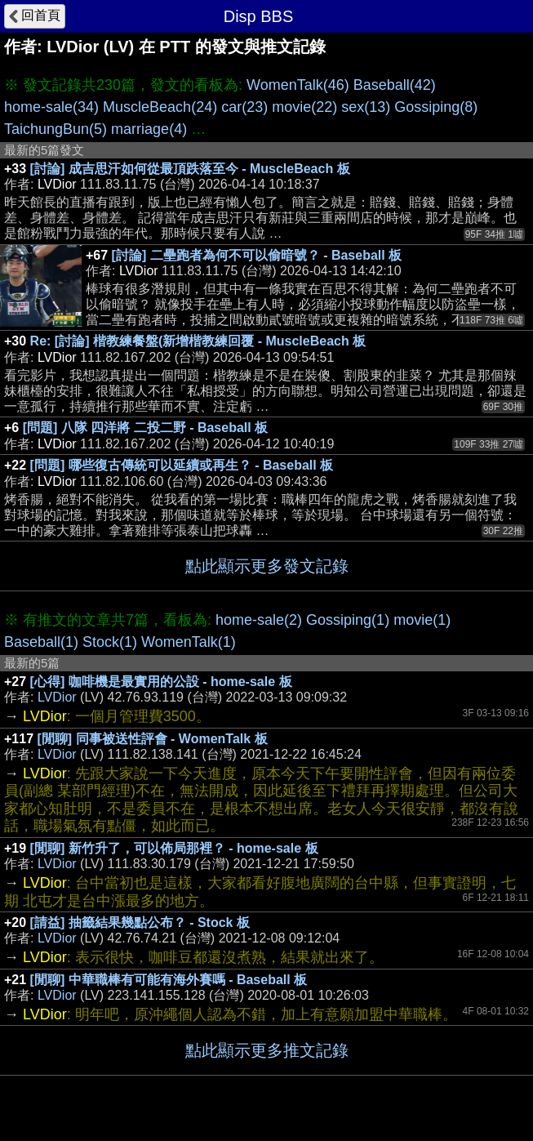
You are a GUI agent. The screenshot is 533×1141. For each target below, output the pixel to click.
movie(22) (304, 107)
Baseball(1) (41, 642)
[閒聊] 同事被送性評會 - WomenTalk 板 (153, 739)
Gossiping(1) (347, 620)
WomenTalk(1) (188, 642)
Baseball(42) (394, 85)
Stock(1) (109, 642)
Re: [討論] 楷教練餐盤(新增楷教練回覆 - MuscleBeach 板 (198, 341)
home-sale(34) (51, 107)
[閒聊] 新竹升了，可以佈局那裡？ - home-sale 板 (174, 848)
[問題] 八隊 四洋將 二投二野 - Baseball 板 (145, 428)
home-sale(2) (258, 620)
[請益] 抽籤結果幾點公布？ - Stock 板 (140, 922)
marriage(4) (149, 129)
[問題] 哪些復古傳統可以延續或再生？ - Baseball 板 (182, 465)
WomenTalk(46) (298, 85)
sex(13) (365, 107)
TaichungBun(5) (55, 129)
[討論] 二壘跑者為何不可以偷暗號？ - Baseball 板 (257, 255)
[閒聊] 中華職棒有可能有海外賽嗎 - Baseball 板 (169, 980)
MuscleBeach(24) (160, 107)
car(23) (244, 107)
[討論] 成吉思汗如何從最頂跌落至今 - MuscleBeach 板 (190, 169)
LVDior (57, 697)
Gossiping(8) (435, 107)
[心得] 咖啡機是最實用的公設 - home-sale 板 (161, 682)
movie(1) (422, 620)
